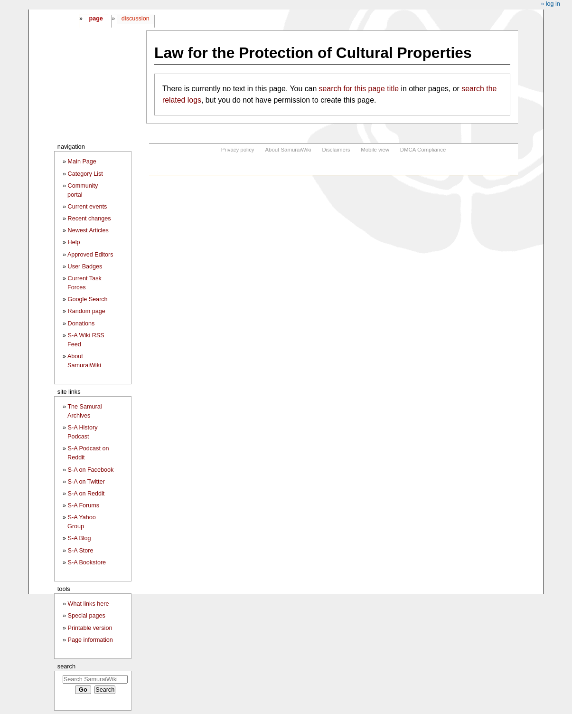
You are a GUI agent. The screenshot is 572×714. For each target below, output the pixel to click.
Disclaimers (336, 149)
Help (74, 242)
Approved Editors (90, 254)
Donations (81, 323)
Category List (85, 174)
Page (96, 18)
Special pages (86, 615)
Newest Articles (88, 230)
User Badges (85, 266)
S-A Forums (83, 505)
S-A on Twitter (86, 481)
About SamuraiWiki (288, 149)
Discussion (136, 18)
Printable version (90, 628)
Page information (90, 640)
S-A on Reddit (86, 493)
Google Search (88, 299)
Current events (87, 206)
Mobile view (375, 149)
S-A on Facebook (91, 469)
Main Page (82, 161)
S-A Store (81, 550)
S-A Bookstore (87, 562)
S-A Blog (79, 538)
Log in (553, 3)
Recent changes (89, 218)
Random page (86, 311)
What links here (88, 603)
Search (66, 666)
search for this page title (359, 89)
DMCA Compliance (423, 149)
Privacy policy (237, 149)
